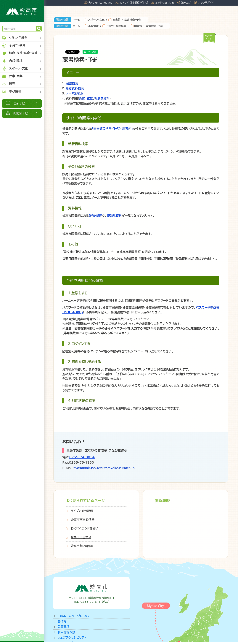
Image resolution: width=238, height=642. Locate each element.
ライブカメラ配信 (82, 510)
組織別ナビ (20, 113)
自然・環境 (12, 61)
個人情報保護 (66, 632)
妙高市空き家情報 (82, 519)
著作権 (61, 621)
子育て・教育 (13, 45)
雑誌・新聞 (95, 215)
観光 (8, 84)
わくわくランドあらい (84, 528)
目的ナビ (19, 103)
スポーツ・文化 (15, 68)
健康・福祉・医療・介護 (19, 53)
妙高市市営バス (81, 537)
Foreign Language (100, 2)
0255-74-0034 (82, 457)
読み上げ (186, 2)
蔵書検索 (72, 83)
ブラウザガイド (206, 2)
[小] (133, 2)
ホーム (76, 19)
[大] (145, 2)
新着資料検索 (75, 88)
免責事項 (63, 626)
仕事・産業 (12, 76)
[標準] (139, 2)
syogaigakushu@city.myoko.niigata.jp (104, 467)
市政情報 (11, 91)
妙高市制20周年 (82, 545)
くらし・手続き (14, 38)
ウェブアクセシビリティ (72, 637)
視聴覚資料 (101, 98)
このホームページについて (74, 615)
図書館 (116, 19)
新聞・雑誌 (86, 98)
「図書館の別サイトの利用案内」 (112, 128)
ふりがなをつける (164, 2)
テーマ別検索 (74, 93)
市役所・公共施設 (116, 26)
